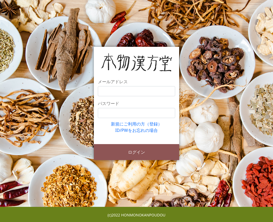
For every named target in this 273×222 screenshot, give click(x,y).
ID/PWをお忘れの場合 (136, 130)
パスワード (108, 103)
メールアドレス (113, 82)
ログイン (136, 152)
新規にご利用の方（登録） (136, 124)
